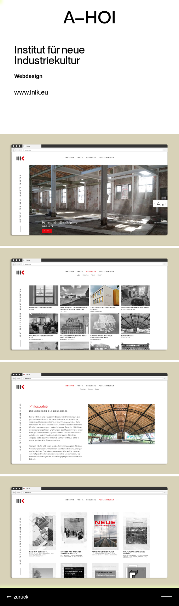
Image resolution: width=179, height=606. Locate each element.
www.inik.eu (31, 92)
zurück (17, 597)
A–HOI (89, 17)
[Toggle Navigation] (166, 596)
